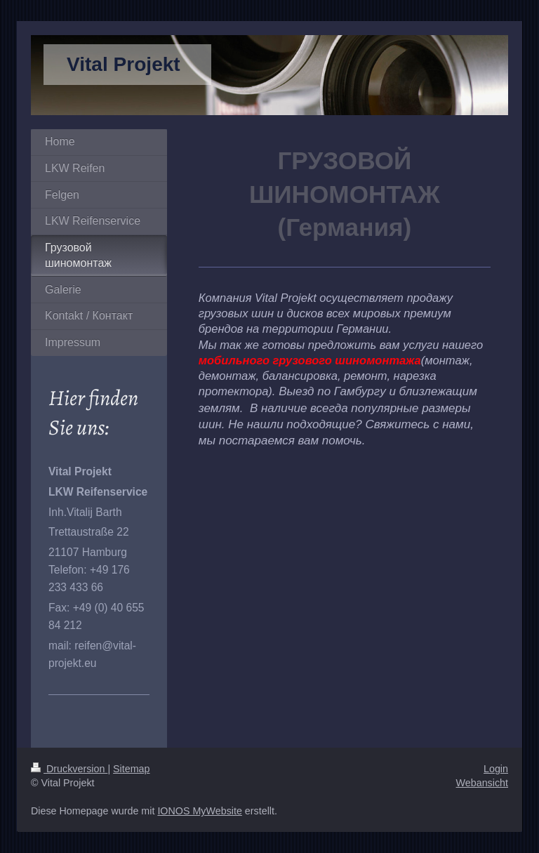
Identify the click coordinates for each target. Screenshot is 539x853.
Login (496, 768)
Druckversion (69, 768)
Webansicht (482, 782)
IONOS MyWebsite (199, 810)
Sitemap (131, 768)
